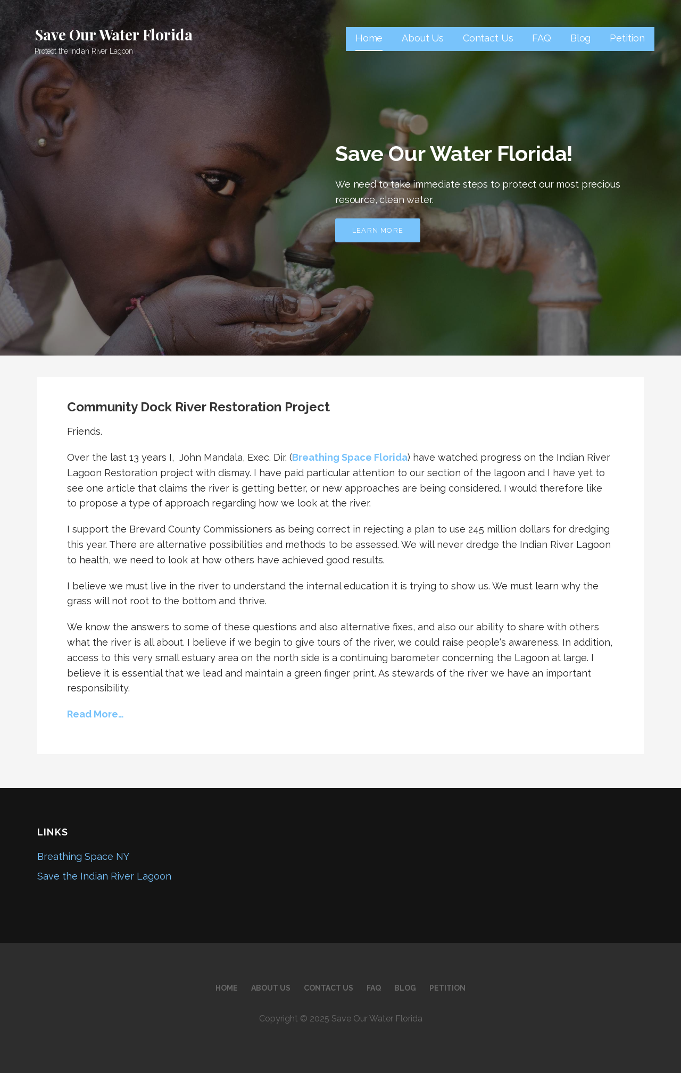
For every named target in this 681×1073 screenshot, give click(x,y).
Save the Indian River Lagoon (104, 876)
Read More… (95, 714)
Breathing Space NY (83, 856)
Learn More (377, 230)
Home (369, 38)
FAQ (541, 38)
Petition (627, 38)
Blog (580, 38)
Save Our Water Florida (113, 34)
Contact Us (488, 38)
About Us (423, 38)
